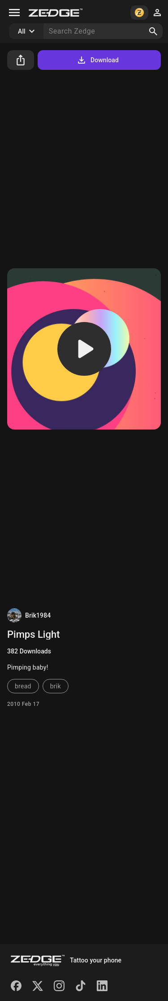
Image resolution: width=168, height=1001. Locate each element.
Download (97, 60)
